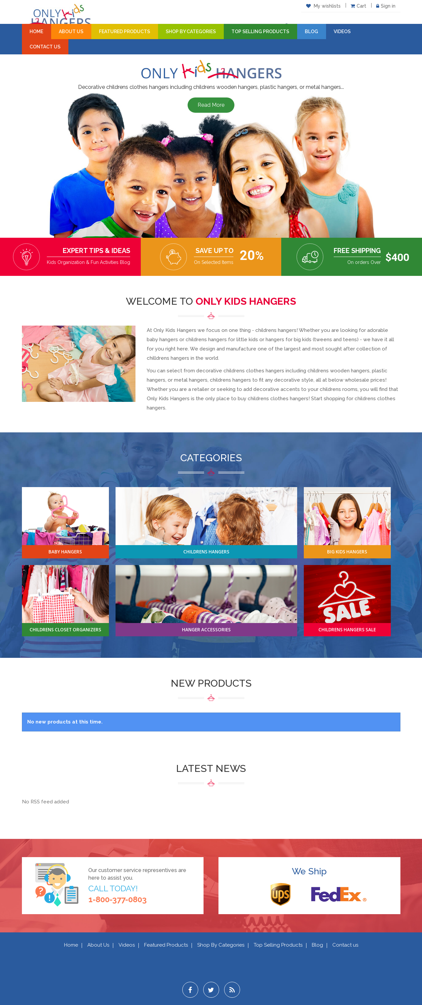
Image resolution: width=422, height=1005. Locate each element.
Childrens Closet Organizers (65, 629)
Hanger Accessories (206, 629)
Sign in (385, 6)
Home (36, 31)
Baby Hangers (65, 551)
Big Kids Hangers (347, 551)
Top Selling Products (260, 31)
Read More (211, 105)
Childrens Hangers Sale (347, 629)
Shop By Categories (191, 31)
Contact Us (45, 46)
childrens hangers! (276, 330)
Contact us (345, 945)
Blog (311, 31)
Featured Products (124, 31)
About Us (71, 31)
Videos (342, 31)
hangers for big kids (288, 340)
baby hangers (162, 340)
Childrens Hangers (206, 551)
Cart (358, 6)
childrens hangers (206, 340)
